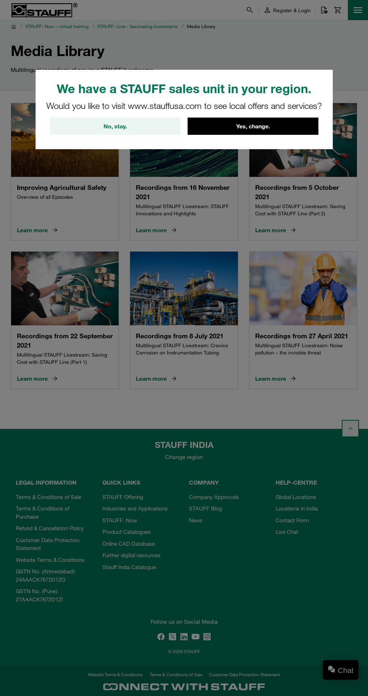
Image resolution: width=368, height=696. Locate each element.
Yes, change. (253, 126)
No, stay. (115, 126)
